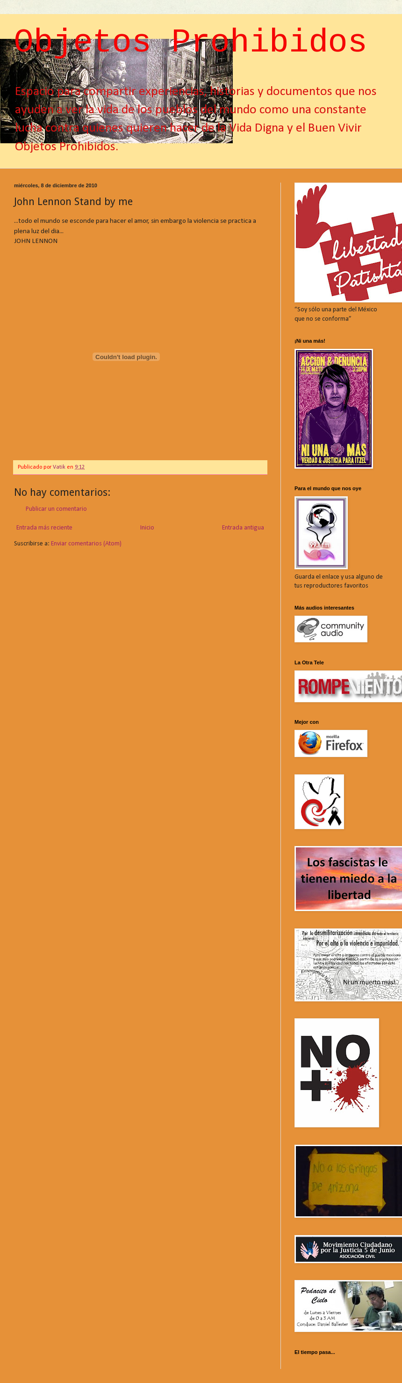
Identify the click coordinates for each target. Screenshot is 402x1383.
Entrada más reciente (44, 527)
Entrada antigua (243, 527)
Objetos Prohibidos (190, 42)
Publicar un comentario (56, 509)
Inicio (147, 527)
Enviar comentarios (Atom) (86, 543)
